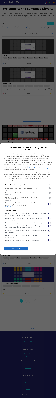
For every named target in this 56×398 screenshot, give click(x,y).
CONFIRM (16, 249)
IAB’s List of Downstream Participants (39, 168)
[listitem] (28, 185)
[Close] (52, 146)
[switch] (49, 188)
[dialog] (28, 199)
